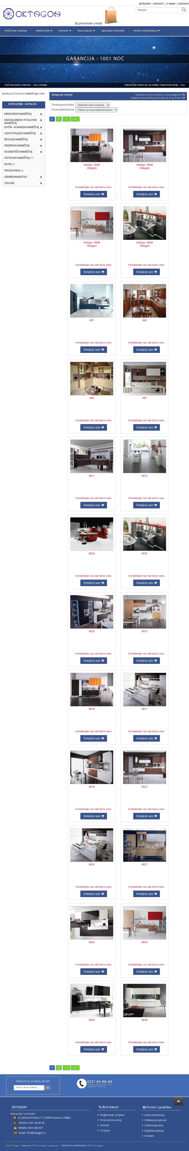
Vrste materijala (145, 31)
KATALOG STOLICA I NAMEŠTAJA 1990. (23, 93)
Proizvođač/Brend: (63, 109)
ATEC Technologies (96, 1145)
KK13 (144, 476)
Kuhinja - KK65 (92, 165)
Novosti (159, 3)
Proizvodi (43, 31)
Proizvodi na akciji (112, 1119)
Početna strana (16, 31)
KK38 (144, 1020)
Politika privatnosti (157, 1120)
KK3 (144, 320)
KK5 (92, 398)
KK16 (91, 709)
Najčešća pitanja (156, 1127)
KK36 (91, 1020)
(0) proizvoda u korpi (88, 23)
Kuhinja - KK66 (145, 165)
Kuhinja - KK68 (92, 242)
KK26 (91, 631)
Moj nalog (84, 31)
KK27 (144, 864)
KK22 (144, 786)
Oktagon (92, 168)
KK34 (144, 942)
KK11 (91, 476)
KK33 (91, 942)
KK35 (144, 553)
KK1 (92, 320)
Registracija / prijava (113, 1115)
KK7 (144, 398)
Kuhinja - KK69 (145, 242)
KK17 (144, 709)
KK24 (91, 553)
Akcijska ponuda (112, 31)
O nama (170, 3)
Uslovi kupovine (156, 1124)
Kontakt (183, 3)
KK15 (144, 631)
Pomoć (63, 31)
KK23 (91, 864)
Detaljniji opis (94, 194)
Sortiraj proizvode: (63, 104)
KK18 (91, 786)
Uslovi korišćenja (156, 1116)
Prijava (145, 3)
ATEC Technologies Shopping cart (45, 1145)
